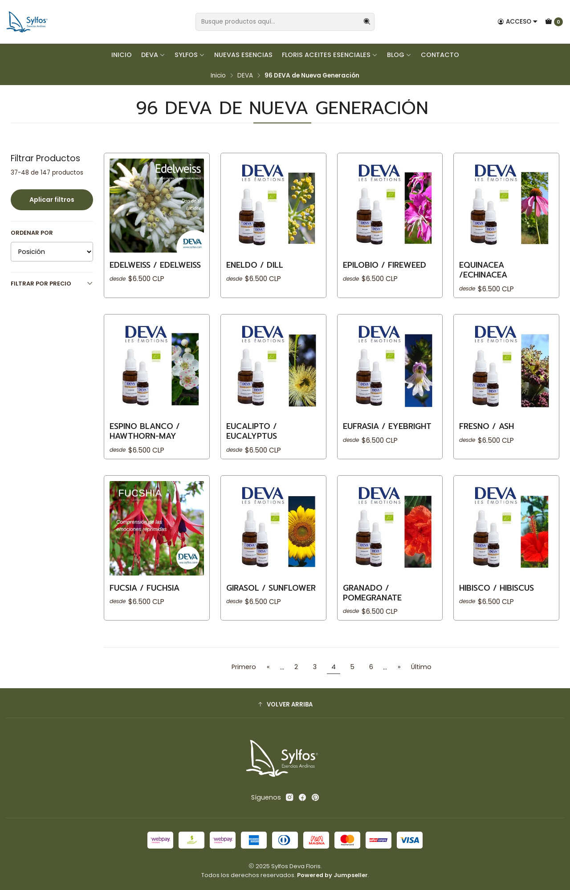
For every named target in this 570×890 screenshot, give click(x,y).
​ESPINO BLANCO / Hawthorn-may (145, 438)
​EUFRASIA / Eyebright (387, 433)
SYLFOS (190, 54)
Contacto (440, 54)
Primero (244, 666)
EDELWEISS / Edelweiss (155, 265)
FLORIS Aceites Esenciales (330, 54)
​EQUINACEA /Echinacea (483, 270)
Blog (399, 54)
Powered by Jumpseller (332, 875)
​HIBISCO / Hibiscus (496, 594)
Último (421, 666)
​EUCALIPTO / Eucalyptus (251, 438)
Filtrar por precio (52, 283)
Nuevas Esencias (243, 54)
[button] (285, 704)
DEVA (153, 54)
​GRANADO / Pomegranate (372, 599)
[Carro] (554, 22)
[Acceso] (517, 22)
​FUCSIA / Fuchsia (144, 594)
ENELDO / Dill (254, 265)
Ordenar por (32, 233)
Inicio (121, 54)
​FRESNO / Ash (486, 433)
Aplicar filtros (51, 199)
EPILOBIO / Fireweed (384, 265)
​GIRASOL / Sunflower (271, 594)
